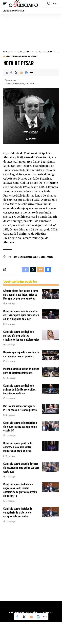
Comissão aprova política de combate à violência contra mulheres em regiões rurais (17, 447)
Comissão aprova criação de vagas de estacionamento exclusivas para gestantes (21, 467)
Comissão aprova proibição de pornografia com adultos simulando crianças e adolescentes (21, 335)
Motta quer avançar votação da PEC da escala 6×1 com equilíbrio (20, 408)
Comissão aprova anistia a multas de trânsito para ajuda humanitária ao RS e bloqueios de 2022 (21, 315)
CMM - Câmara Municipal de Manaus (22, 56)
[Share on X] (16, 72)
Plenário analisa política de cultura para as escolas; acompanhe (21, 371)
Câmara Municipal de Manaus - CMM (29, 256)
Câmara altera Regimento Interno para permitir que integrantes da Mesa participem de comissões (20, 294)
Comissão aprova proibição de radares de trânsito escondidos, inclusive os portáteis (19, 389)
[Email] (21, 72)
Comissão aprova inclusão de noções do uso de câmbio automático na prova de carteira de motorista (20, 490)
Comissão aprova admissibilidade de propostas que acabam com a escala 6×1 (20, 426)
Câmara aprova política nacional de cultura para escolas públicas (21, 354)
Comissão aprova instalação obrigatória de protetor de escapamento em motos (17, 512)
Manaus (49, 256)
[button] (6, 3)
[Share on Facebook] (11, 72)
